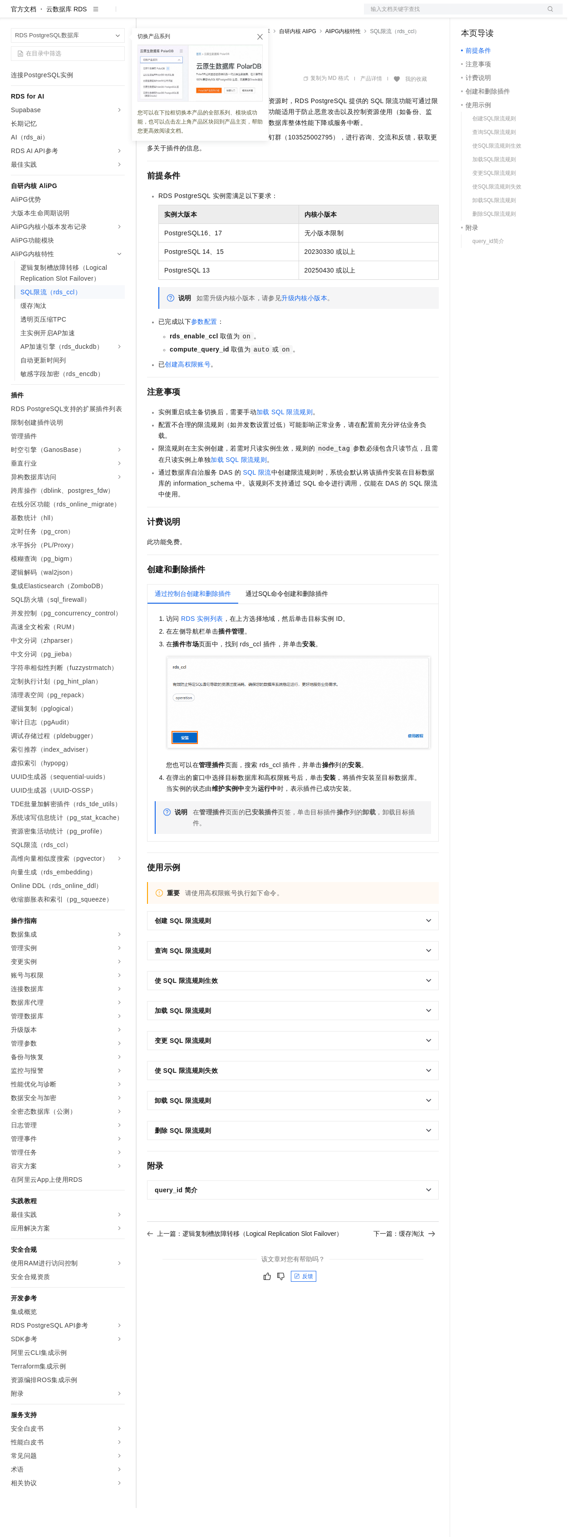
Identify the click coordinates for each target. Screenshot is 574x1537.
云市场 (221, 14)
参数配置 (204, 350)
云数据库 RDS (66, 38)
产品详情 (371, 107)
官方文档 (23, 38)
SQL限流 (257, 501)
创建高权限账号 (188, 393)
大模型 (93, 14)
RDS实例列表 (202, 647)
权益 (174, 14)
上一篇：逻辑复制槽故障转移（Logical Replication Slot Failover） (245, 1262)
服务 (267, 14)
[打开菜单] (14, 14)
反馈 (303, 1305)
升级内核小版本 (304, 327)
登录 (547, 14)
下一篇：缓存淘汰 (404, 1262)
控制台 (493, 14)
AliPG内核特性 (343, 60)
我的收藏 (416, 108)
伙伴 (246, 14)
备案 (471, 14)
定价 (196, 14)
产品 (118, 14)
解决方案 (146, 14)
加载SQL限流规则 (284, 441)
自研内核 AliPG (297, 60)
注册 (514, 14)
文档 (451, 14)
